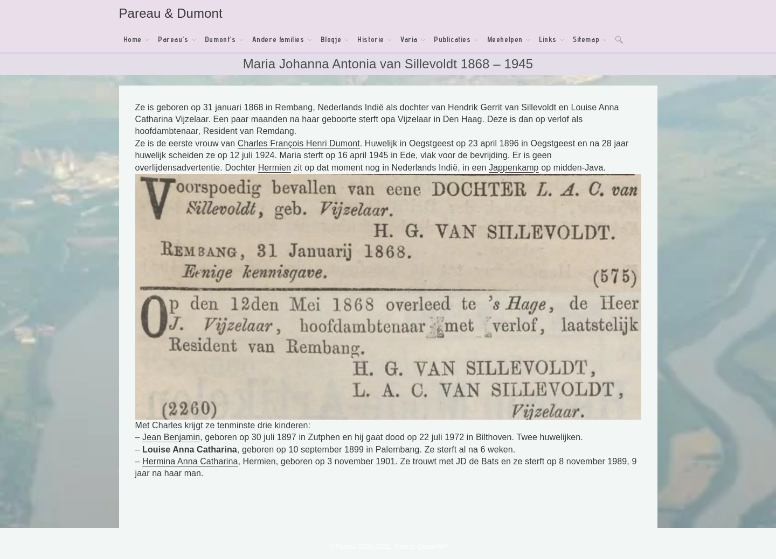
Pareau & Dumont (171, 13)
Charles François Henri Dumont (299, 143)
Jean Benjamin (171, 437)
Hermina (159, 461)
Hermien (274, 167)
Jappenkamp (514, 167)
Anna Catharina (207, 461)
